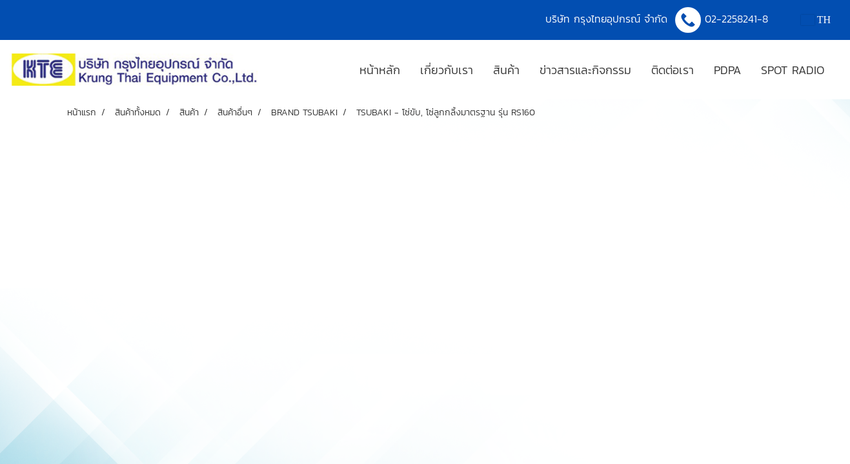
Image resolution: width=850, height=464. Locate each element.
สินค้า (506, 70)
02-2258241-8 (738, 18)
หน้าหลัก (379, 70)
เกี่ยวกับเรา (446, 70)
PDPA (727, 70)
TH (816, 19)
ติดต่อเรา (672, 70)
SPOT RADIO (792, 70)
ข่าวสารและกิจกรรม (585, 70)
